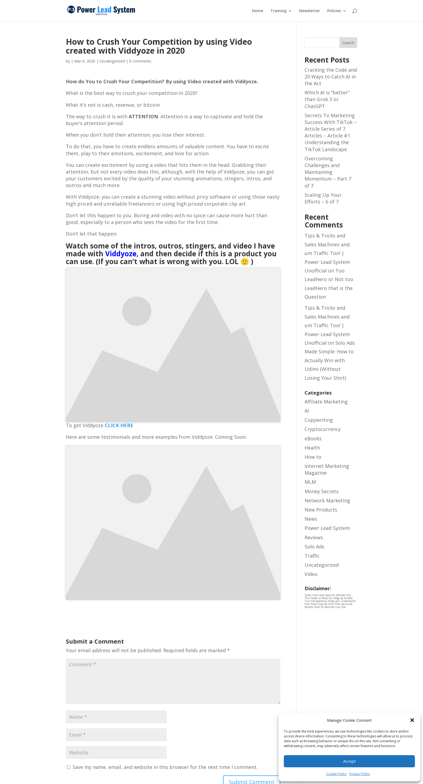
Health (312, 447)
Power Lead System (327, 528)
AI (307, 410)
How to (313, 457)
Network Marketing (327, 500)
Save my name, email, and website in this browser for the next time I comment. (165, 767)
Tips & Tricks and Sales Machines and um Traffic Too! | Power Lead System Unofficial (327, 253)
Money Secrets (322, 491)
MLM (310, 482)
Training (278, 11)
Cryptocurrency (323, 429)
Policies (334, 11)
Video (311, 574)
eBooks (313, 438)
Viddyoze (121, 253)
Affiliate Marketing (326, 401)
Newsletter (309, 11)
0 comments (140, 61)
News (311, 519)
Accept (349, 761)
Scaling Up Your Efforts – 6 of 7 (323, 198)
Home (257, 11)
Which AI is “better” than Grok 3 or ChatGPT (327, 99)
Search (348, 42)
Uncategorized (322, 565)
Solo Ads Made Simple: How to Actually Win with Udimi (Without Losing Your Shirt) (330, 360)
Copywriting (319, 420)
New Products (321, 509)
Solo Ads (314, 546)
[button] (412, 720)
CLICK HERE (119, 425)
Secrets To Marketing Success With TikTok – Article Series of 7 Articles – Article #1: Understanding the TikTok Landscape (331, 132)
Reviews (314, 537)
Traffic (312, 555)
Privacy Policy (359, 774)
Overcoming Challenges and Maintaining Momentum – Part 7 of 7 (328, 172)
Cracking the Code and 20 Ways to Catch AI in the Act (331, 77)
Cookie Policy (336, 774)
